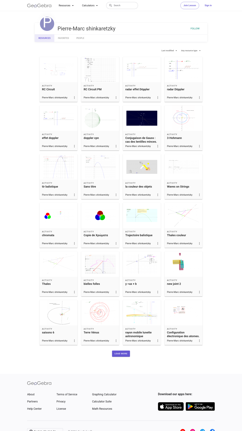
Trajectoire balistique (138, 235)
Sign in (208, 5)
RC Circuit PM (93, 89)
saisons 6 (48, 332)
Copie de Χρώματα (96, 235)
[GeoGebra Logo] (39, 5)
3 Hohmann (174, 138)
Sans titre (90, 186)
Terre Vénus (91, 332)
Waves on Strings (178, 186)
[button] (121, 354)
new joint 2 (174, 284)
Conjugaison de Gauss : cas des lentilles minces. (141, 139)
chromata (48, 235)
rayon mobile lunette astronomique (138, 334)
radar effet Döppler (137, 89)
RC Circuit (48, 89)
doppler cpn (91, 138)
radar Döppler (175, 89)
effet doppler (50, 138)
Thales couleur (176, 235)
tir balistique (50, 186)
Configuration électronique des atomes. (183, 334)
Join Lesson (190, 5)
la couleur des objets (138, 186)
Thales (46, 284)
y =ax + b (131, 284)
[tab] (67, 5)
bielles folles (92, 284)
